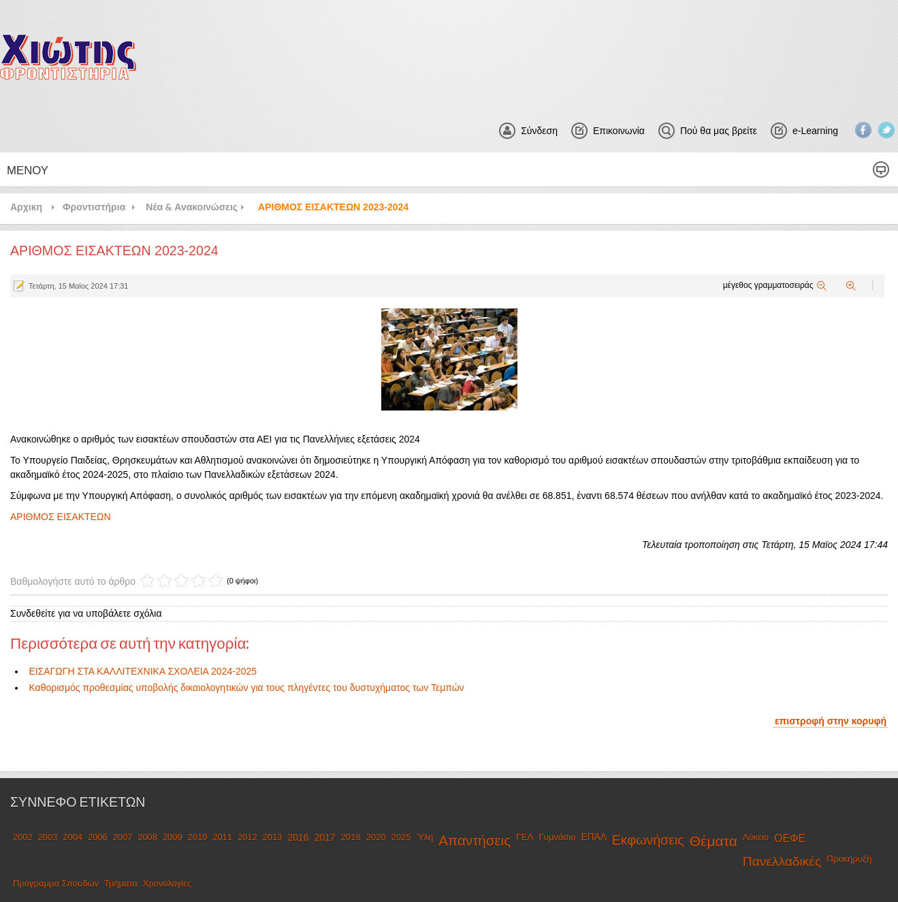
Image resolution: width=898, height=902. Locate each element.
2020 (376, 837)
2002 (23, 837)
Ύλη (424, 837)
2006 (98, 837)
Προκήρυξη (849, 859)
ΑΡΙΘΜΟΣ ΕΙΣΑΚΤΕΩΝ (60, 516)
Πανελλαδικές (782, 861)
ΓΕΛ (524, 837)
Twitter (886, 130)
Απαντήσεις (474, 840)
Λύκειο (756, 837)
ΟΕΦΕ (789, 838)
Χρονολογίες (167, 883)
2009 (172, 837)
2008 (147, 837)
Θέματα (713, 841)
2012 (247, 837)
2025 (401, 837)
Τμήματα (121, 883)
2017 (324, 837)
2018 (351, 837)
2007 (123, 837)
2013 (273, 837)
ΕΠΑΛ (593, 837)
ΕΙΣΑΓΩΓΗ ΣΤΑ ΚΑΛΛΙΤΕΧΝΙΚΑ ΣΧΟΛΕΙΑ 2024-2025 (143, 671)
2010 (198, 837)
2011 (222, 837)
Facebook (863, 130)
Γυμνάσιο (557, 837)
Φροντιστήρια (94, 206)
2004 (72, 837)
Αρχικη (26, 206)
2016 (297, 837)
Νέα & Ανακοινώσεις (192, 206)
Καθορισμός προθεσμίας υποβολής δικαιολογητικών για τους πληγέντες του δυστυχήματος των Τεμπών (246, 687)
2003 (48, 837)
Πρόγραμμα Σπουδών (56, 883)
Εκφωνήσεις (648, 840)
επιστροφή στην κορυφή (830, 720)
